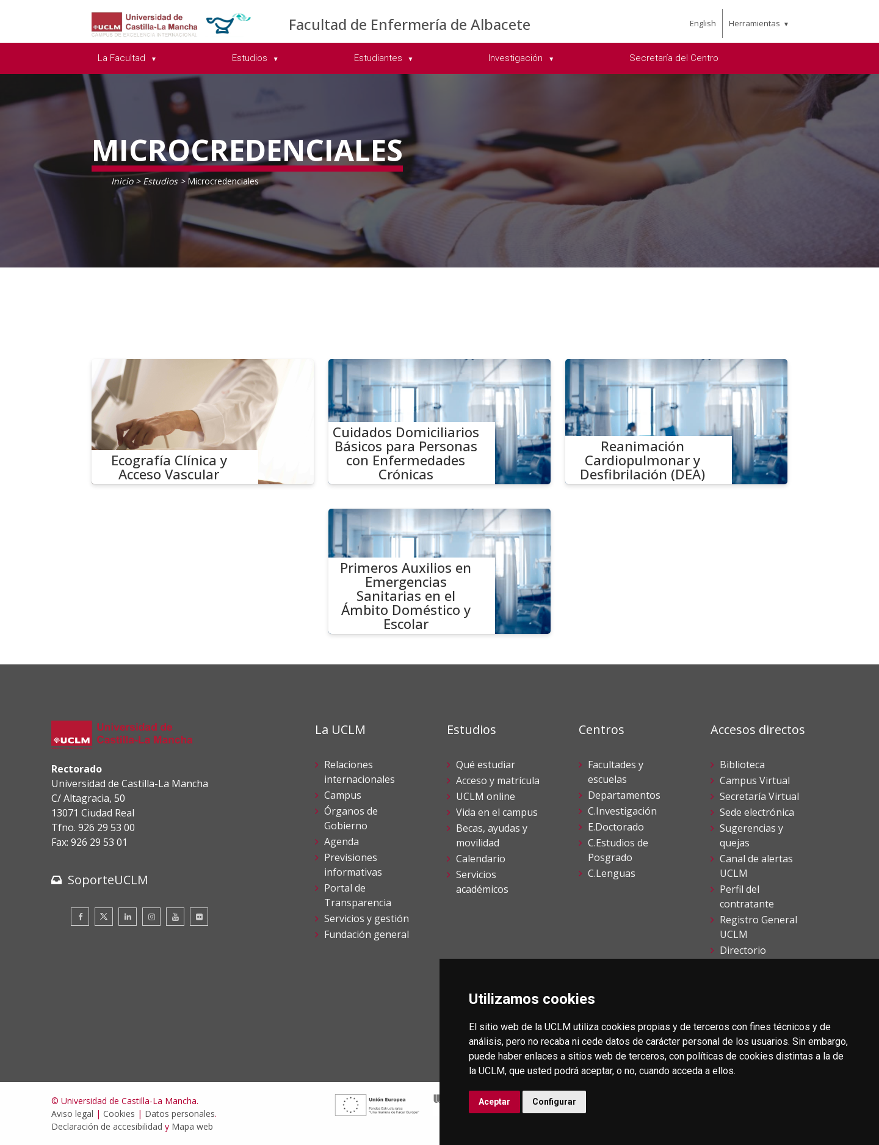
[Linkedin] (127, 916)
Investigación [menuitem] (516, 58)
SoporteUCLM (108, 879)
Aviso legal (72, 1113)
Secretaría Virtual (759, 796)
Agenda (341, 841)
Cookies (119, 1113)
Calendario (480, 858)
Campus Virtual (755, 780)
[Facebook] (80, 916)
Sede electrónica (757, 812)
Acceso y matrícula (498, 780)
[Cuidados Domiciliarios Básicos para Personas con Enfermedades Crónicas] (439, 421)
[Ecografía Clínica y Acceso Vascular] (203, 421)
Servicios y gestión (366, 918)
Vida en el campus (497, 812)
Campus (342, 795)
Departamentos (624, 795)
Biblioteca (742, 764)
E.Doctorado (616, 827)
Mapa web (192, 1126)
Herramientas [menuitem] (754, 23)
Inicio (122, 181)
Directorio (743, 950)
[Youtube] (175, 916)
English (703, 23)
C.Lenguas (611, 873)
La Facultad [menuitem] (123, 58)
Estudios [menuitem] (251, 58)
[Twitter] (104, 916)
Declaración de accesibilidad (106, 1126)
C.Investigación (622, 811)
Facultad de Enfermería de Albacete (409, 24)
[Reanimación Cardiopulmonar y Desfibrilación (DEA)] (676, 421)
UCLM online (485, 796)
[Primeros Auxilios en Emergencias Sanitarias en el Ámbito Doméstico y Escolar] (439, 571)
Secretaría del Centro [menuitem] (673, 58)
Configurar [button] (554, 1102)
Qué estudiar (485, 764)
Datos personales (180, 1113)
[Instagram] (151, 916)
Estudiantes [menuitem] (379, 58)
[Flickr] (199, 916)
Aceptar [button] (494, 1102)
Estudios (160, 181)
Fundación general (366, 934)
